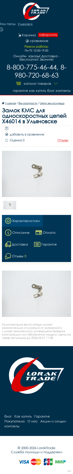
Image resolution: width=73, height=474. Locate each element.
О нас (32, 421)
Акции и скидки (52, 421)
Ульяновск (25, 24)
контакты (63, 90)
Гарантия (20, 90)
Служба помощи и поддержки (36, 452)
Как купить (37, 90)
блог (51, 90)
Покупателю (14, 421)
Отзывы (62, 140)
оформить (48, 35)
